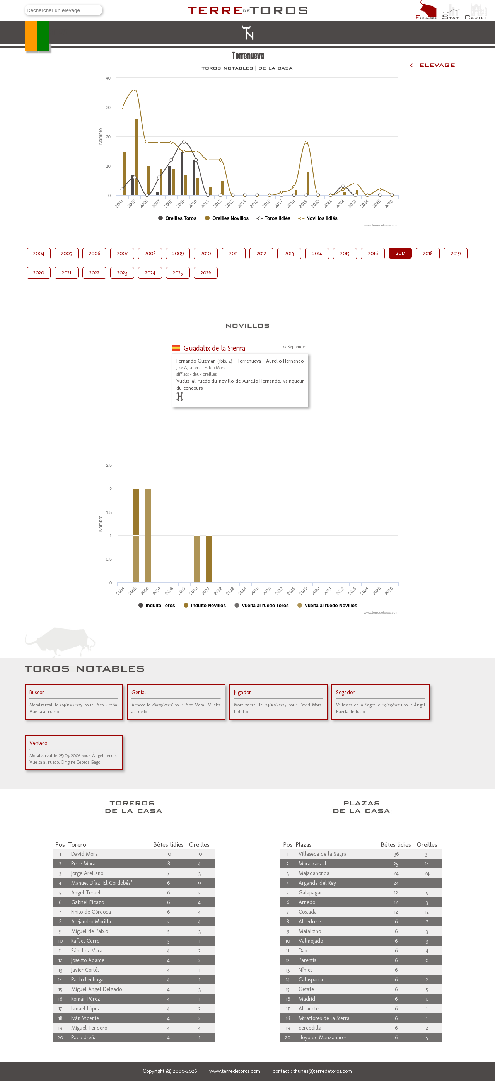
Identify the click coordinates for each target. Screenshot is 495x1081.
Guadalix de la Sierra (214, 348)
